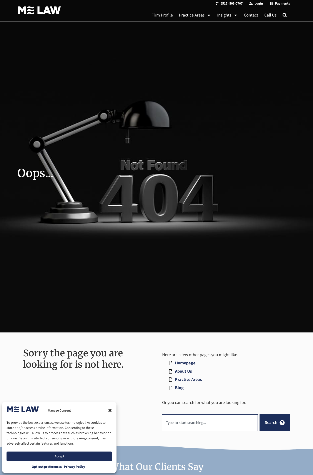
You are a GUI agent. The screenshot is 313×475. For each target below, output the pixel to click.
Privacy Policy (74, 466)
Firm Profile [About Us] (162, 15)
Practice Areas (195, 15)
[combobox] (210, 422)
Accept (59, 456)
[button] (110, 410)
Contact (251, 15)
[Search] (285, 15)
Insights (227, 15)
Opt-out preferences (47, 466)
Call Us (270, 15)
